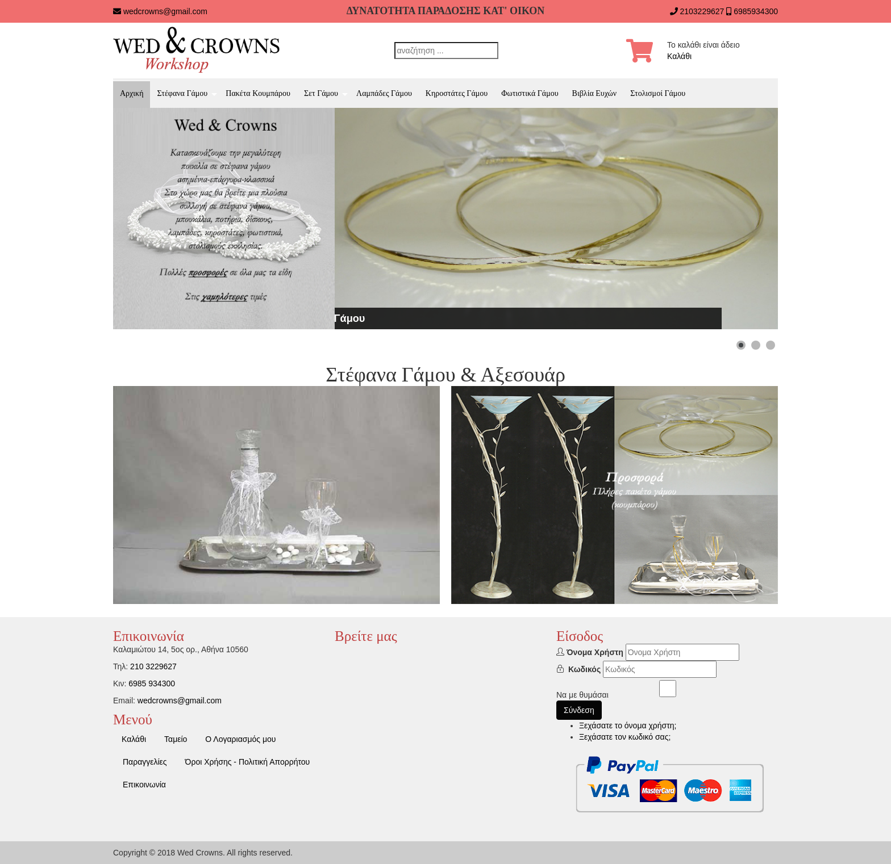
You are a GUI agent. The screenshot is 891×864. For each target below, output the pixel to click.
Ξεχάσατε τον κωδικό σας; (625, 736)
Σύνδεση (579, 710)
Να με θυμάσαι (582, 694)
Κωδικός (584, 669)
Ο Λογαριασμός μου (240, 739)
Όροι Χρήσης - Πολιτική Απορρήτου (247, 761)
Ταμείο (175, 739)
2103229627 (702, 11)
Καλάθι (679, 56)
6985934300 (756, 11)
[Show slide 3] (770, 345)
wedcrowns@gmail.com (165, 11)
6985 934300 (151, 683)
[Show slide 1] (741, 345)
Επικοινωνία (144, 784)
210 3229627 (153, 666)
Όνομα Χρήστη (595, 652)
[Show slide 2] (755, 345)
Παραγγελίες (145, 761)
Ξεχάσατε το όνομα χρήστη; (627, 725)
